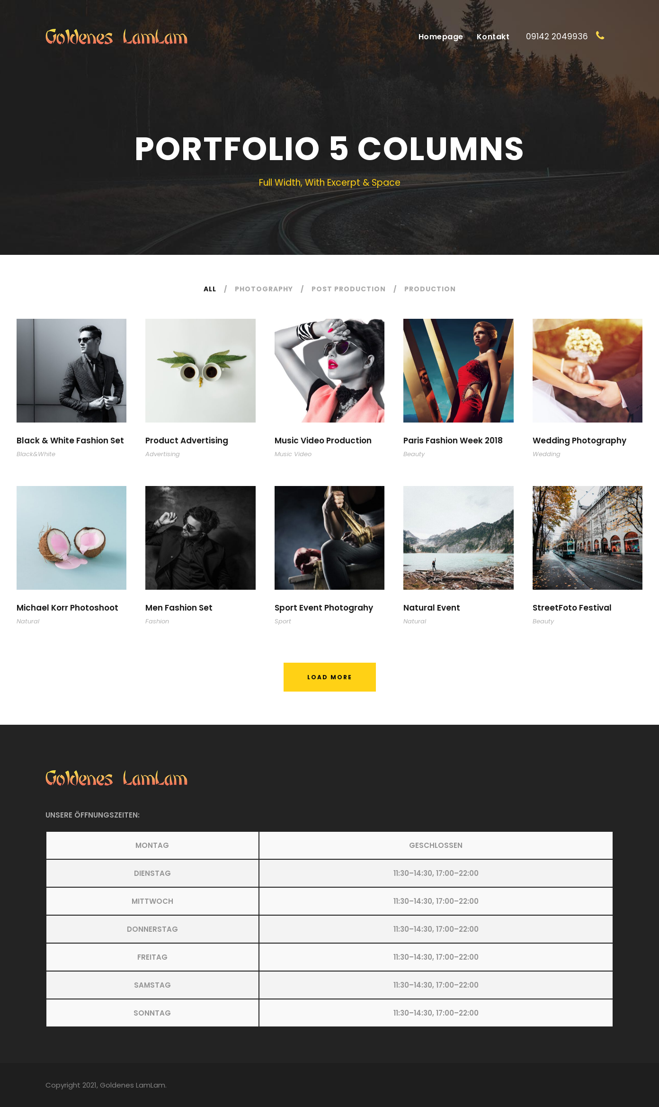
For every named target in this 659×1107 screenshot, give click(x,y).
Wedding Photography (579, 440)
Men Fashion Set (179, 607)
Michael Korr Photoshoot (67, 607)
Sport (283, 621)
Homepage (441, 36)
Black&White (36, 454)
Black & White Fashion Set (70, 440)
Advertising (162, 454)
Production (430, 289)
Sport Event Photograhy (324, 607)
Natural (28, 621)
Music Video (293, 454)
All (210, 289)
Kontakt (493, 36)
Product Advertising (186, 440)
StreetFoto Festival (572, 607)
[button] (329, 929)
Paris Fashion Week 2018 (453, 440)
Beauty (414, 454)
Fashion (157, 621)
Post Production (349, 289)
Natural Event (431, 607)
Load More (329, 677)
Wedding (547, 454)
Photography (264, 289)
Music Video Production (323, 440)
